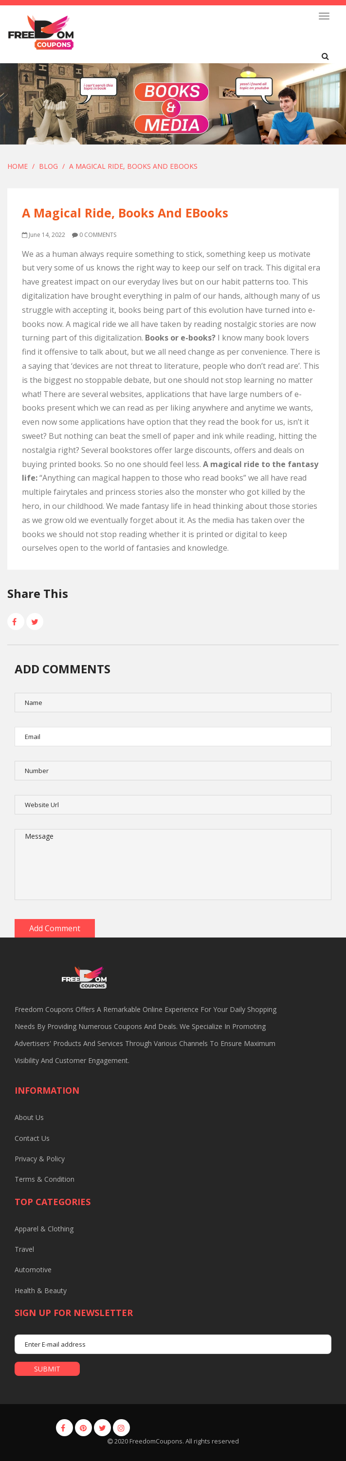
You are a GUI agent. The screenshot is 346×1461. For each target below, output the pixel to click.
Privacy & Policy (40, 1158)
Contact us (32, 1138)
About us (29, 1117)
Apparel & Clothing (44, 1228)
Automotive (33, 1269)
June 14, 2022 (43, 235)
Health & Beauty (41, 1290)
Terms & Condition (44, 1179)
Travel (24, 1249)
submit (47, 1368)
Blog (48, 166)
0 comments (94, 235)
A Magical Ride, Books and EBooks (133, 166)
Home (17, 166)
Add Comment (54, 928)
